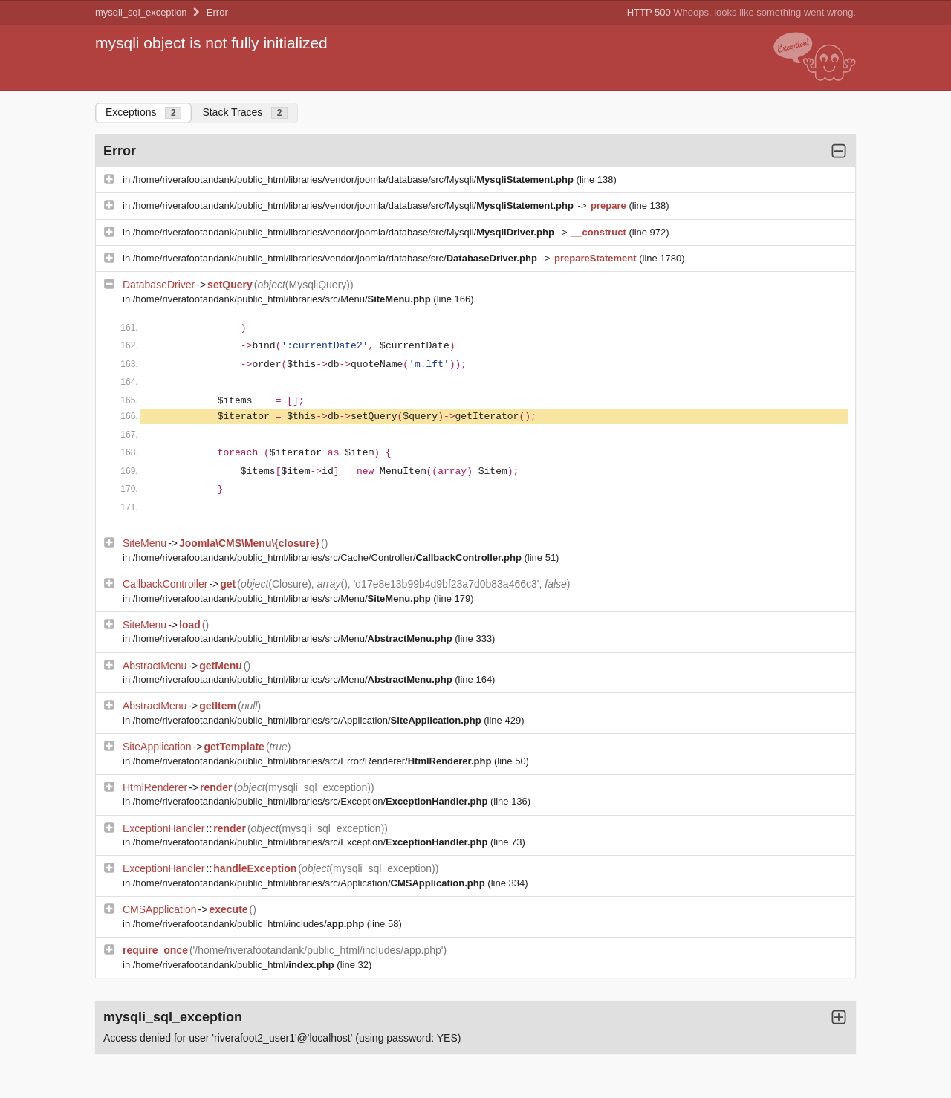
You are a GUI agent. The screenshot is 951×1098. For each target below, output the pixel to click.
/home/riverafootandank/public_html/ (235, 964)
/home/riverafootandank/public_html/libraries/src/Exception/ (311, 801)
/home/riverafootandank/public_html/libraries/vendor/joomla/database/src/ (336, 258)
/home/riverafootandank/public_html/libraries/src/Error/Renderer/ (313, 761)
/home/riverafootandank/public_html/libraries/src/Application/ (308, 720)
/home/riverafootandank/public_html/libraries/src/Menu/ (283, 299)
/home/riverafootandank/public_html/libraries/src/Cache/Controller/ (329, 557)
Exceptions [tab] (143, 112)
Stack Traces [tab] (245, 112)
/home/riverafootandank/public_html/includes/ (250, 923)
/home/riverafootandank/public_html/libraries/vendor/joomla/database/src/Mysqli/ (355, 179)
